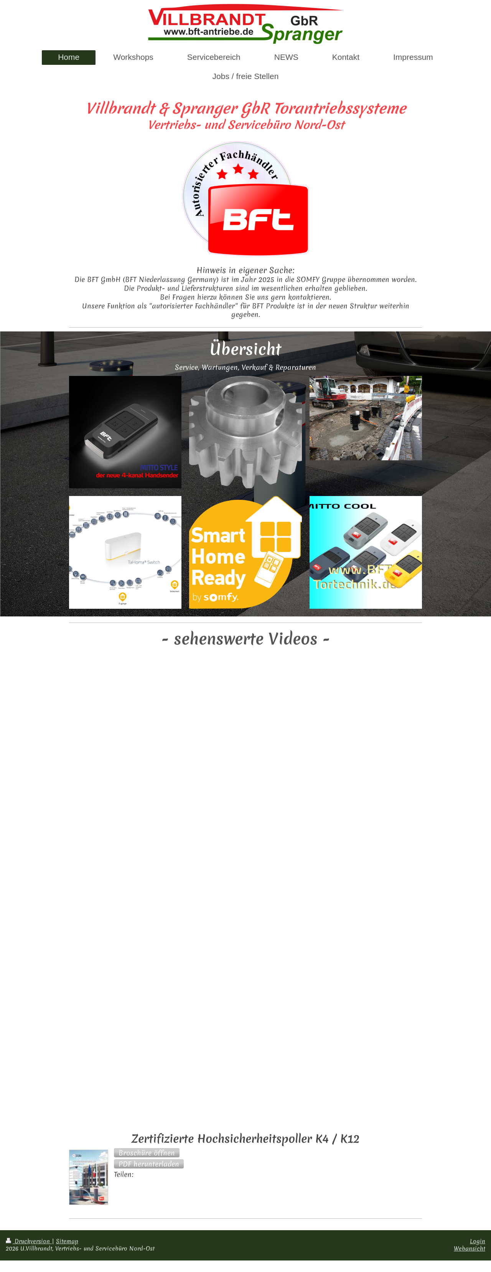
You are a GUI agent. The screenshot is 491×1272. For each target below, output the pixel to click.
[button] (147, 1152)
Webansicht (469, 1248)
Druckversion (29, 1241)
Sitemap (67, 1241)
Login (477, 1241)
